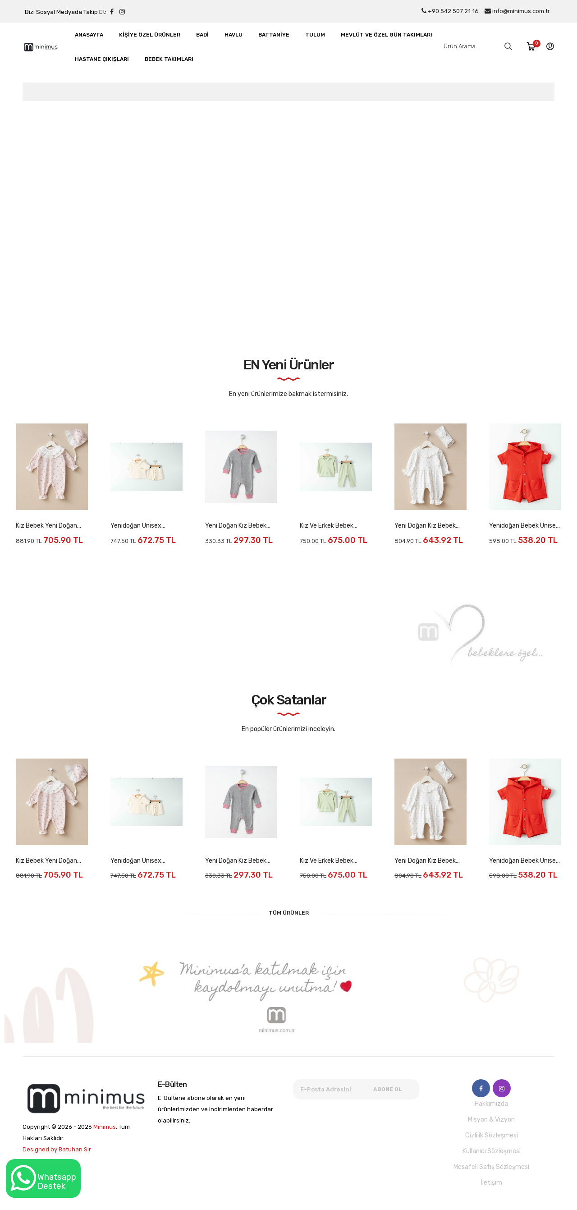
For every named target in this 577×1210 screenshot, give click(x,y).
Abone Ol (387, 1089)
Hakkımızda (491, 1104)
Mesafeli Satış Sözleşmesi (491, 1167)
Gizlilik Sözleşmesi (491, 1135)
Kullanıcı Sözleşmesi (492, 1151)
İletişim (491, 1183)
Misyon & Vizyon (491, 1119)
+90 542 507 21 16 (450, 11)
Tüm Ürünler (289, 913)
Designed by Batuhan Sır (57, 1149)
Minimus (104, 1126)
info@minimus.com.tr (517, 11)
